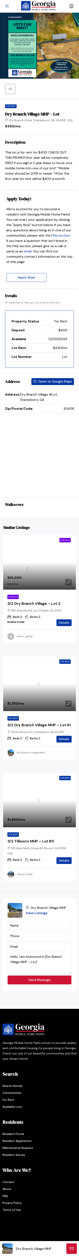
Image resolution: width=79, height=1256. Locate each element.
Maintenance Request (18, 1148)
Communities (12, 1093)
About (7, 1189)
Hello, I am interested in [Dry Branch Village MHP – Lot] (39, 963)
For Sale (13, 597)
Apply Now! (26, 277)
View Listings (37, 913)
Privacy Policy (12, 1203)
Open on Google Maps (52, 381)
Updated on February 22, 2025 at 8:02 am (32, 302)
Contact (9, 1182)
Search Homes (13, 1086)
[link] (39, 562)
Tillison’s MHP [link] (24, 874)
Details (64, 623)
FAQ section (60, 235)
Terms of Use (12, 1210)
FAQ (5, 1196)
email (28, 251)
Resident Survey (14, 1155)
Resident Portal (13, 1134)
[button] (10, 89)
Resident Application (17, 1141)
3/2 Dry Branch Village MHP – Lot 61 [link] (39, 725)
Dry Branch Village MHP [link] (31, 752)
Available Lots (12, 1107)
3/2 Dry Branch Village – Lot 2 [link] (33, 603)
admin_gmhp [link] (25, 636)
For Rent (11, 106)
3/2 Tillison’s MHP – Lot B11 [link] (30, 841)
